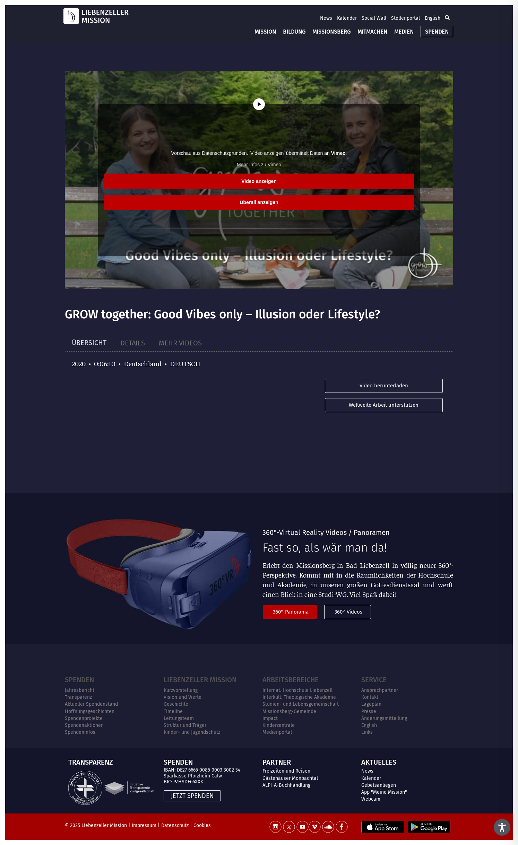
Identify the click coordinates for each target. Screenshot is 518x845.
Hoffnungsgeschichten (89, 711)
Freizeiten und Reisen (286, 771)
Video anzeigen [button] (259, 181)
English (432, 18)
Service (374, 680)
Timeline (173, 711)
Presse (368, 711)
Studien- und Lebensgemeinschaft (300, 704)
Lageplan (371, 704)
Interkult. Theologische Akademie (299, 697)
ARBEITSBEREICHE (290, 680)
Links (367, 732)
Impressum (144, 825)
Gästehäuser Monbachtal (290, 778)
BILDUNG (294, 31)
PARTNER (276, 762)
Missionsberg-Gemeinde (289, 711)
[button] (447, 18)
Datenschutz (175, 825)
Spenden (79, 680)
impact (270, 718)
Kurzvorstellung (181, 690)
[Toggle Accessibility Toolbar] (502, 827)
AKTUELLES (378, 762)
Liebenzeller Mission (200, 680)
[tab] (89, 342)
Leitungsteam (179, 718)
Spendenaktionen (84, 725)
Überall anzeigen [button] (259, 202)
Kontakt (369, 697)
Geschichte (176, 704)
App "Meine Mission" (384, 792)
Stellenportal (405, 18)
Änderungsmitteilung (384, 718)
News (326, 18)
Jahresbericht (79, 690)
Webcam (370, 799)
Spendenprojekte (84, 718)
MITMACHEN (372, 31)
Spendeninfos (80, 732)
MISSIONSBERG (331, 31)
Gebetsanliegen (378, 785)
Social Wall (374, 18)
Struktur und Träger (185, 725)
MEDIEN (404, 31)
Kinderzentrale (278, 725)
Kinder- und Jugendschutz (192, 732)
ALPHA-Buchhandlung (286, 785)
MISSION (265, 31)
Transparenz (78, 697)
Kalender (347, 18)
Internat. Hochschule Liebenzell (297, 690)
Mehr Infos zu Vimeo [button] (259, 164)
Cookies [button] (202, 825)
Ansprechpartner (379, 690)
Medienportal (277, 732)
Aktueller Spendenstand (91, 704)
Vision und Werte (182, 697)
